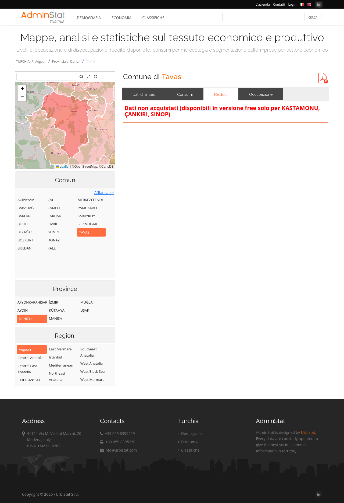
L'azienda (263, 4)
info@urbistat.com (118, 450)
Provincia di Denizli (66, 61)
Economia (121, 17)
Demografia (89, 17)
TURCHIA (23, 61)
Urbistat (308, 432)
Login (292, 4)
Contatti (279, 4)
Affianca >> (104, 192)
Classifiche (153, 17)
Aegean (40, 61)
